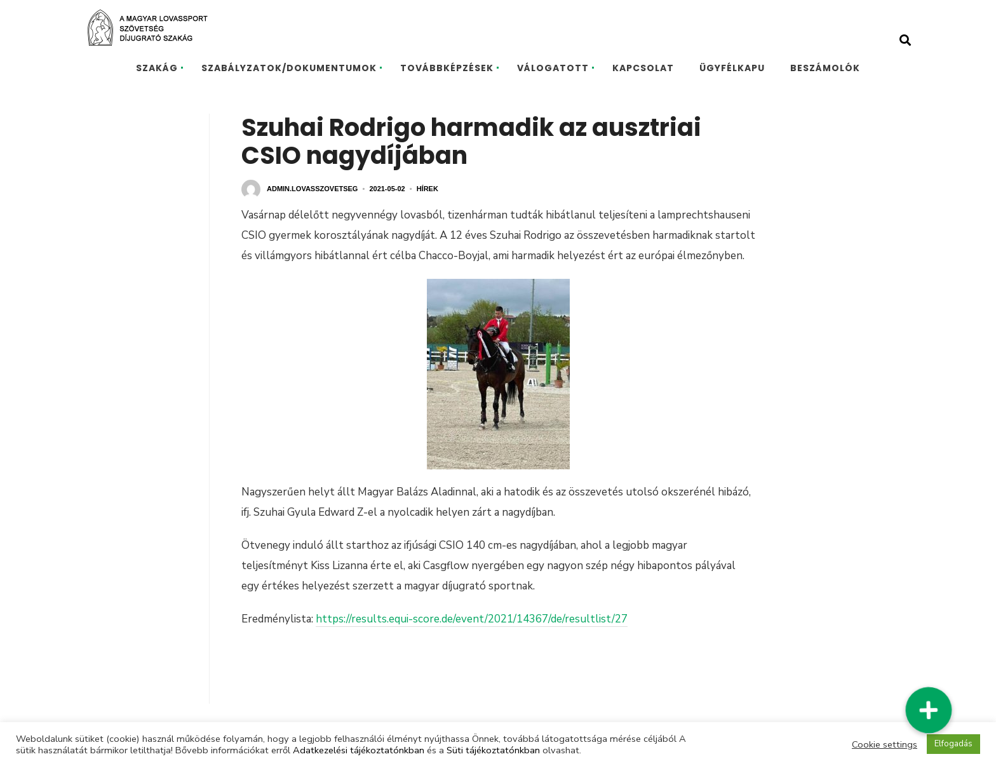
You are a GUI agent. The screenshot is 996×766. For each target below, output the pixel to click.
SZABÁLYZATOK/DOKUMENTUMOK (289, 68)
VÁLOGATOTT (553, 68)
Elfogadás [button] (953, 743)
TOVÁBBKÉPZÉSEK (447, 68)
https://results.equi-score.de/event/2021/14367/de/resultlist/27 (472, 619)
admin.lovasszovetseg (312, 188)
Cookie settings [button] (884, 744)
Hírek (427, 188)
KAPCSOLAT (643, 68)
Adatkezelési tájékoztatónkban (358, 750)
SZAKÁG (157, 68)
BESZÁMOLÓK (825, 68)
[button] (928, 710)
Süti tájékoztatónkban (493, 750)
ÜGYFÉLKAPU (732, 68)
